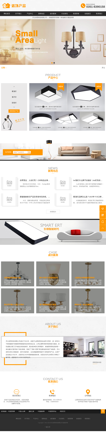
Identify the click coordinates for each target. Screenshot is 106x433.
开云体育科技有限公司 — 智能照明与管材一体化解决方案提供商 (53, 17)
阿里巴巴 (62, 411)
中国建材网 (41, 411)
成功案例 (53, 13)
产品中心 (30, 13)
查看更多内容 (97, 362)
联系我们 (99, 13)
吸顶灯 (14, 91)
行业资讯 (64, 13)
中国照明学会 (52, 411)
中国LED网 (22, 411)
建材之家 (31, 411)
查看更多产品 (14, 111)
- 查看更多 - (53, 211)
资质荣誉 (76, 13)
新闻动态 (41, 13)
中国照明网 (11, 411)
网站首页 (7, 13)
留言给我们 (16, 396)
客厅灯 (14, 97)
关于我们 (18, 13)
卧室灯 (14, 103)
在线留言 (88, 13)
